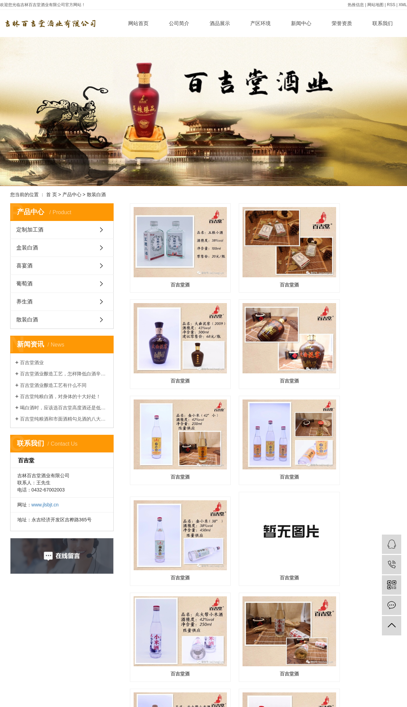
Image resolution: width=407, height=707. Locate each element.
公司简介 (179, 23)
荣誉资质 (342, 23)
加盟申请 (142, 699)
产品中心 (71, 194)
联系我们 (382, 23)
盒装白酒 (27, 247)
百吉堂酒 (171, 271)
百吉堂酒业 (32, 362)
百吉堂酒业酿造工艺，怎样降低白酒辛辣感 (64, 373)
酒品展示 (220, 23)
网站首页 (138, 23)
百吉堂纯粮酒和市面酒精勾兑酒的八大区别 (64, 419)
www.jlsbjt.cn (45, 504)
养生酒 (24, 301)
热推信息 (356, 4)
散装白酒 (96, 194)
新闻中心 (301, 23)
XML (403, 4)
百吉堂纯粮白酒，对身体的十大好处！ (60, 396)
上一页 (237, 634)
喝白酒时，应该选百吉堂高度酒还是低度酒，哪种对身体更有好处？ (64, 407)
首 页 (51, 194)
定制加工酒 (29, 229)
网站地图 (375, 4)
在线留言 (187, 699)
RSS (391, 4)
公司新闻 (98, 699)
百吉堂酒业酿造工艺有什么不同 (53, 385)
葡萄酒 (24, 283)
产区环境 (260, 23)
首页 (215, 634)
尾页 (282, 634)
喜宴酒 (24, 265)
